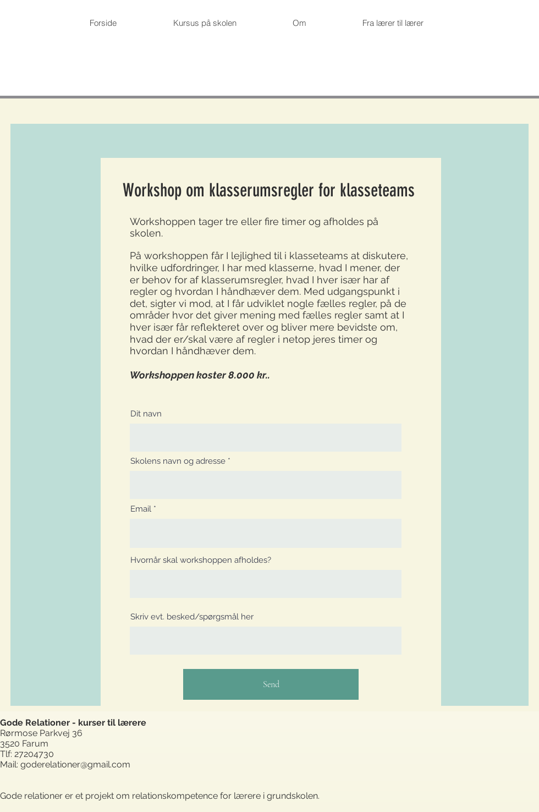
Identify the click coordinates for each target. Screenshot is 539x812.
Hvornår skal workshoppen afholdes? (200, 560)
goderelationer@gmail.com (75, 764)
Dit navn (146, 414)
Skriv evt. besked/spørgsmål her (192, 617)
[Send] (271, 684)
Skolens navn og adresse (178, 461)
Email (140, 509)
